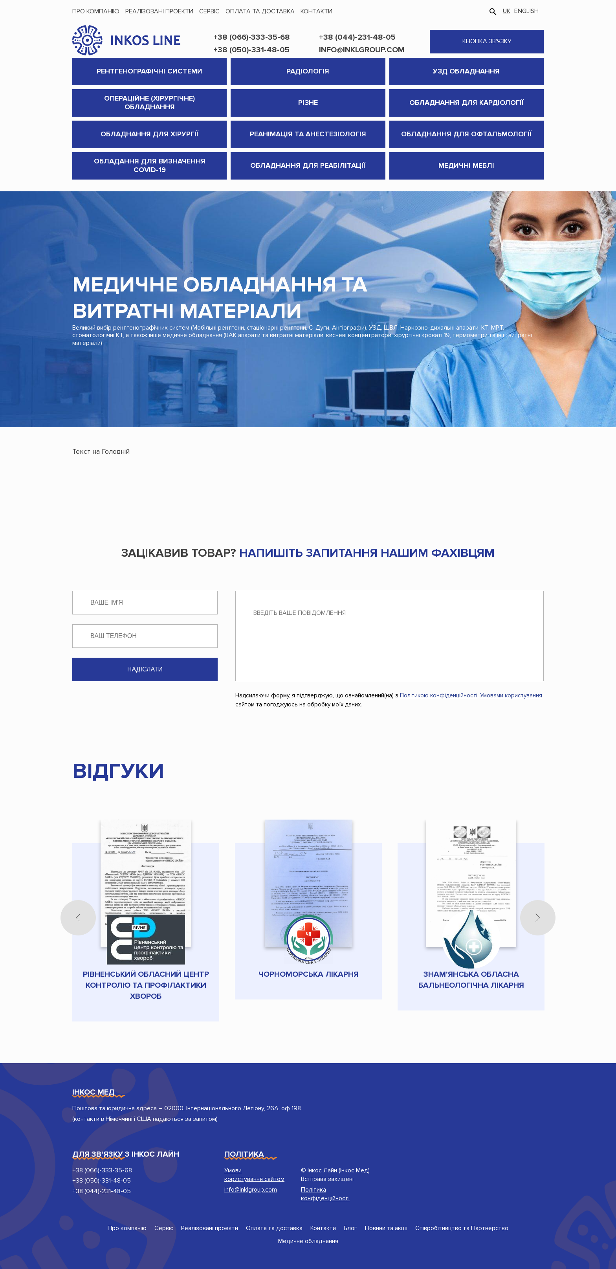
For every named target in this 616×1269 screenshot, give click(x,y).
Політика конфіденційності (325, 1194)
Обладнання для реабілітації (307, 165)
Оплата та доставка (260, 11)
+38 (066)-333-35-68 (251, 37)
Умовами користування (511, 695)
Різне (308, 102)
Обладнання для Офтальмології (466, 134)
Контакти (316, 11)
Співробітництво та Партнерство (461, 1228)
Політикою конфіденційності (438, 695)
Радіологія (307, 71)
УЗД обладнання (466, 71)
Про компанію (95, 11)
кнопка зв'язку (487, 41)
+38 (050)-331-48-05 (251, 50)
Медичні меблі (466, 165)
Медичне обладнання (308, 1241)
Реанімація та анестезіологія (308, 134)
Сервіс (209, 11)
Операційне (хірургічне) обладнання (149, 102)
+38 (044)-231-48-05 (357, 37)
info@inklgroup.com (362, 50)
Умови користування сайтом (254, 1174)
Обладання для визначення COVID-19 (149, 165)
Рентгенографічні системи (149, 71)
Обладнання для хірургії (149, 134)
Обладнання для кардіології (466, 102)
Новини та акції (386, 1228)
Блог (350, 1228)
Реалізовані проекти (159, 11)
